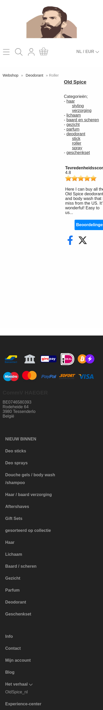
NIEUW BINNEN (20, 439)
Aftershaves (17, 506)
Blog (10, 672)
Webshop (11, 75)
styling (78, 106)
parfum (73, 129)
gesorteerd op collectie (28, 530)
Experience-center (23, 704)
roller (76, 143)
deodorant (75, 134)
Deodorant (34, 75)
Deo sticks (15, 451)
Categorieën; (76, 96)
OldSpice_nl (16, 692)
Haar (10, 542)
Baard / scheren (21, 566)
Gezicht (12, 578)
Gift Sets (13, 518)
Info (9, 636)
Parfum (12, 590)
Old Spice (75, 82)
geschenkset (78, 152)
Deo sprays (16, 463)
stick (76, 138)
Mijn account (18, 660)
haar (70, 101)
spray (77, 148)
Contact (13, 648)
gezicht (73, 124)
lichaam (73, 115)
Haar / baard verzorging (28, 494)
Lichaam (13, 554)
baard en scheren (82, 120)
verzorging (82, 110)
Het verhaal (19, 684)
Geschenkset (18, 614)
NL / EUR (87, 51)
